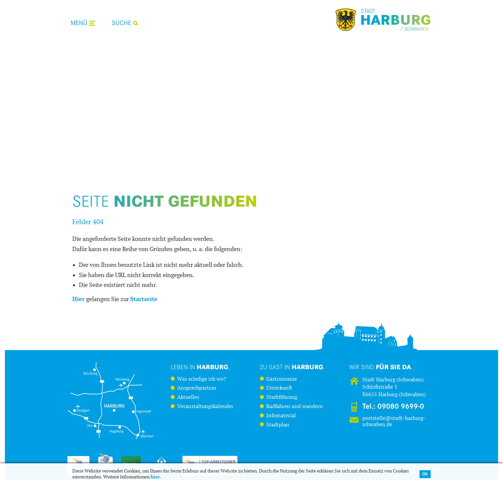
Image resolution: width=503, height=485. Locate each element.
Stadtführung (281, 397)
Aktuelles (188, 397)
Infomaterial (281, 416)
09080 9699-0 (400, 406)
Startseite (143, 299)
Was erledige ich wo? (201, 379)
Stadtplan (277, 425)
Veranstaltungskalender (205, 406)
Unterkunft (279, 388)
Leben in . (200, 367)
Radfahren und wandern (294, 406)
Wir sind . (381, 367)
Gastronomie (281, 379)
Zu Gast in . (292, 367)
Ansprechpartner (197, 388)
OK (425, 474)
